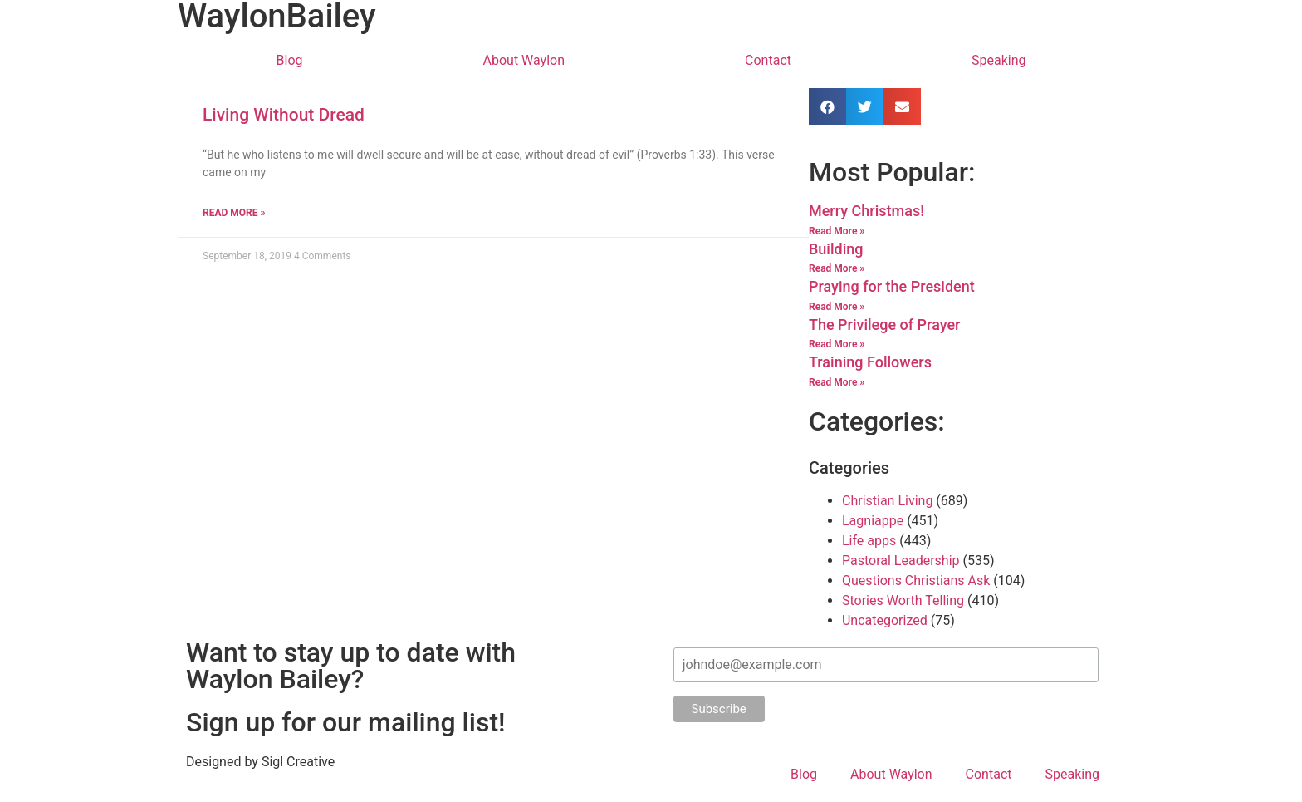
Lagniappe (872, 521)
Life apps (869, 541)
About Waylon (524, 60)
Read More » (234, 213)
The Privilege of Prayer (884, 324)
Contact (768, 60)
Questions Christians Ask (916, 580)
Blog (290, 60)
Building (836, 249)
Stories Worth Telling (903, 600)
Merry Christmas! (866, 210)
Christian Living (887, 501)
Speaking (999, 60)
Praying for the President (892, 286)
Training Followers (870, 362)
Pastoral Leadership (901, 560)
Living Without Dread (284, 115)
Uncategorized (885, 620)
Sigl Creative (298, 762)
